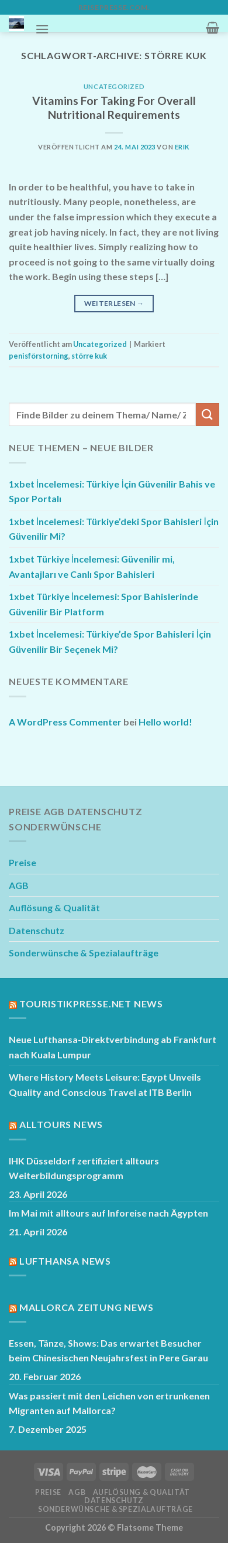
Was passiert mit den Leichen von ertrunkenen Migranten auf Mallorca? (109, 1403)
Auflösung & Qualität (54, 907)
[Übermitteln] (207, 414)
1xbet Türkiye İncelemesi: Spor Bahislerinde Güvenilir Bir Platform (103, 604)
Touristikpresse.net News (91, 1003)
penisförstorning (38, 355)
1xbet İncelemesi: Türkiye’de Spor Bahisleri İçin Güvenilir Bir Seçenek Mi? (110, 641)
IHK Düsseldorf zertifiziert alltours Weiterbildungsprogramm (84, 1168)
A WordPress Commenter (65, 721)
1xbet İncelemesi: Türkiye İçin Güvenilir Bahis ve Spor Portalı (112, 491)
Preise (22, 862)
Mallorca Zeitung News (86, 1307)
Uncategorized (114, 86)
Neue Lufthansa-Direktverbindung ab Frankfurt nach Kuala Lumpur (112, 1047)
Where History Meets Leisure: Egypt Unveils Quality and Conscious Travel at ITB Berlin (105, 1084)
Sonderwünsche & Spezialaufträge (83, 952)
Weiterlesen (114, 303)
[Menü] (42, 29)
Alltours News (61, 1124)
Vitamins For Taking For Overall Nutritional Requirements (114, 108)
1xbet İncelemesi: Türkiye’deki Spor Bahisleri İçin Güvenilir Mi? (114, 529)
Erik (182, 147)
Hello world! (165, 721)
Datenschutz (36, 930)
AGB (19, 885)
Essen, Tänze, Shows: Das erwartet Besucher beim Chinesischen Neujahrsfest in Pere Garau (108, 1350)
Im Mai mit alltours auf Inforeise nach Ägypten (108, 1212)
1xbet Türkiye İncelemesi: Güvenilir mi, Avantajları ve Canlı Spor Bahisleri (92, 566)
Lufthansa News (65, 1260)
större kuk (89, 355)
